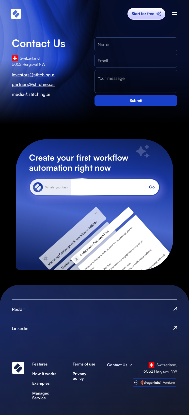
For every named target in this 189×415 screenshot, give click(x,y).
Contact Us (117, 365)
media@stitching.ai (31, 94)
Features (39, 364)
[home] (16, 14)
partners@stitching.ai (33, 84)
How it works (44, 373)
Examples (40, 383)
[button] (174, 14)
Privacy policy (79, 376)
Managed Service (40, 395)
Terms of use (84, 364)
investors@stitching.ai (33, 74)
